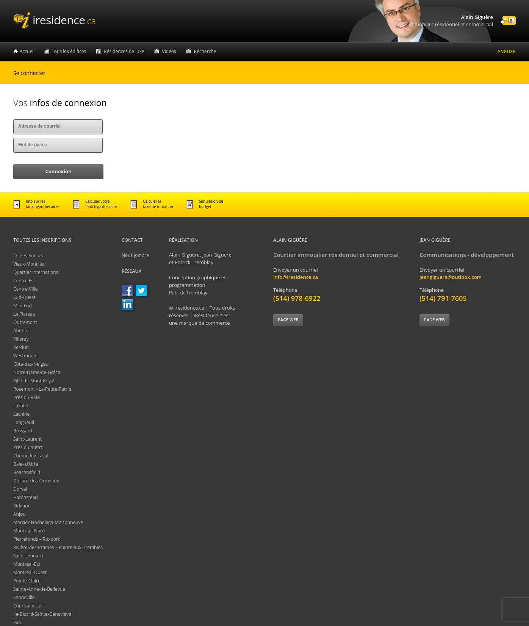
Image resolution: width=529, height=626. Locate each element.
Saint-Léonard (28, 555)
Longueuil (23, 422)
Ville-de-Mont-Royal (34, 380)
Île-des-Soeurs (28, 255)
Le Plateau (24, 314)
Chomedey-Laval (31, 455)
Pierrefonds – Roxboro (37, 539)
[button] (58, 171)
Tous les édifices (69, 51)
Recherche (205, 51)
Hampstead (25, 497)
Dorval (20, 489)
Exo (17, 622)
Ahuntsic (22, 330)
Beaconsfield (26, 472)
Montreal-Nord (29, 530)
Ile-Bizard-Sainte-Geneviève (42, 614)
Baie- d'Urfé (25, 464)
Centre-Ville (25, 289)
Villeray (21, 339)
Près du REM (26, 397)
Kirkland (22, 505)
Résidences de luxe (124, 51)
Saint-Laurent (27, 439)
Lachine (21, 414)
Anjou (19, 514)
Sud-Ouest (24, 297)
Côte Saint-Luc (28, 606)
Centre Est (24, 280)
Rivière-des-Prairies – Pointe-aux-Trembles (58, 547)
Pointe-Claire (27, 580)
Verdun (21, 347)
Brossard (22, 430)
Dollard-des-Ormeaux (36, 480)
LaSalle (20, 405)
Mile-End (22, 305)
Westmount (25, 355)
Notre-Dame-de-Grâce (36, 372)
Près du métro (28, 447)
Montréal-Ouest (30, 572)
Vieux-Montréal (29, 264)
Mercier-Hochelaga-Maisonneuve (48, 522)
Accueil (27, 51)
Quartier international (36, 272)
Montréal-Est (27, 564)
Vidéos (169, 51)
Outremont (25, 322)
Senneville (24, 597)
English (507, 51)
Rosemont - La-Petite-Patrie (42, 389)
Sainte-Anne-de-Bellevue (39, 589)
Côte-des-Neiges (30, 364)
